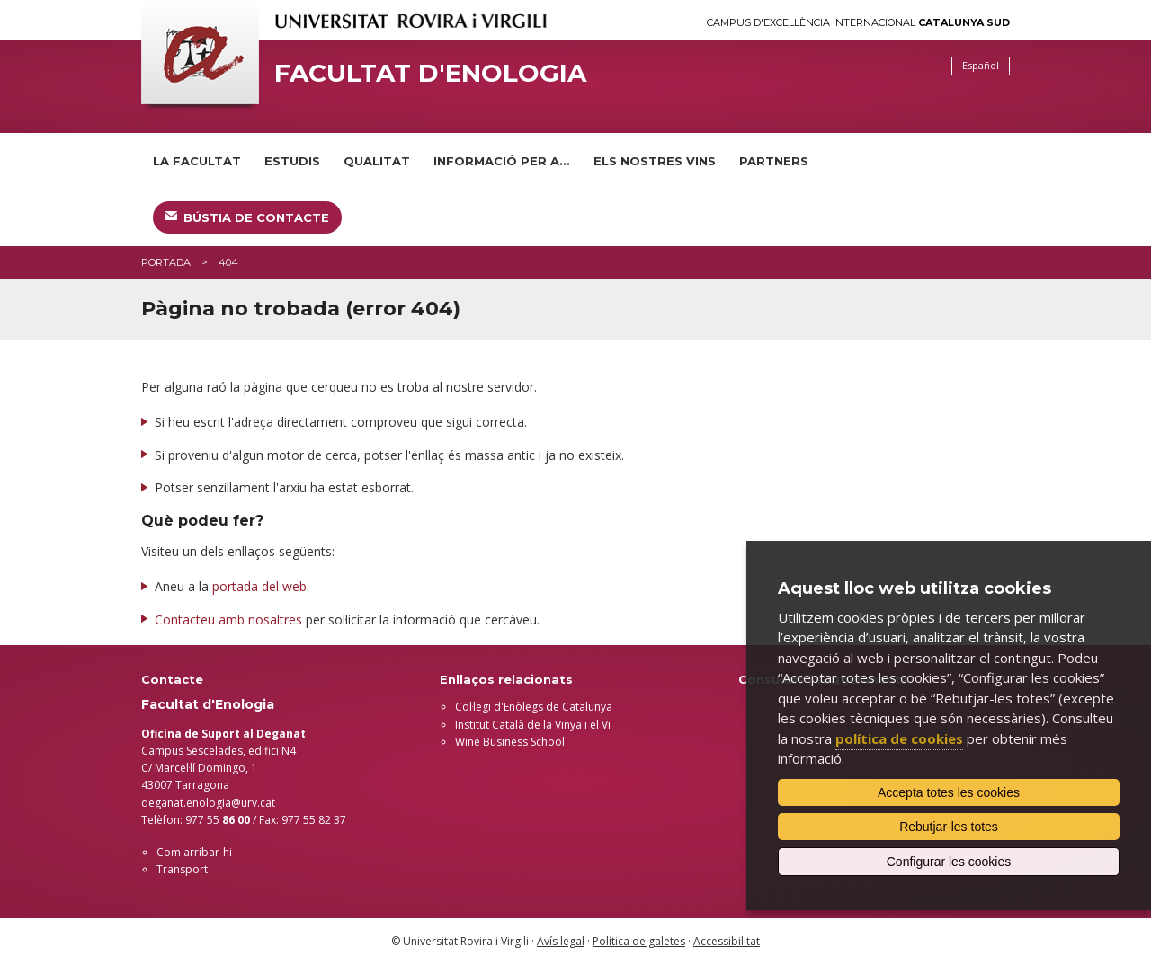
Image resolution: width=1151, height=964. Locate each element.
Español (980, 65)
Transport (182, 869)
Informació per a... (501, 161)
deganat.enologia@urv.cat (208, 802)
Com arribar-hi (194, 852)
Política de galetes (639, 941)
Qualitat (377, 161)
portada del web (259, 586)
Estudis (292, 161)
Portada (166, 262)
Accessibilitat (726, 941)
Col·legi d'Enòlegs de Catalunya (533, 706)
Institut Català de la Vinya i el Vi (533, 724)
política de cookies (899, 738)
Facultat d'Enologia (430, 73)
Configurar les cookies (949, 861)
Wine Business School (510, 741)
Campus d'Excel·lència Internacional (858, 23)
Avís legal (560, 941)
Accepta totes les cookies (949, 792)
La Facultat (197, 161)
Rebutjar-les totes (948, 826)
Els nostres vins (654, 161)
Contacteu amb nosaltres (228, 619)
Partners (773, 161)
